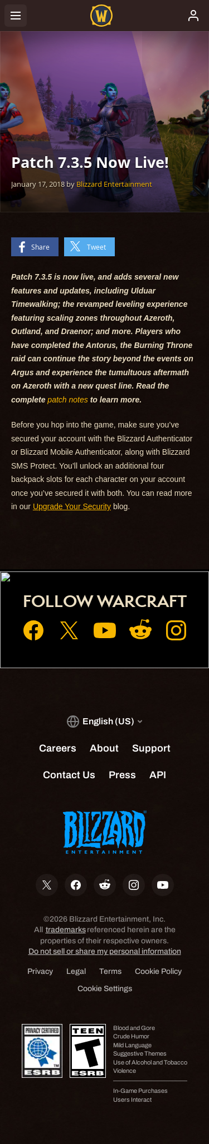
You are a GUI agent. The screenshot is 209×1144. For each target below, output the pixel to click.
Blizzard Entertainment (114, 184)
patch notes (67, 399)
